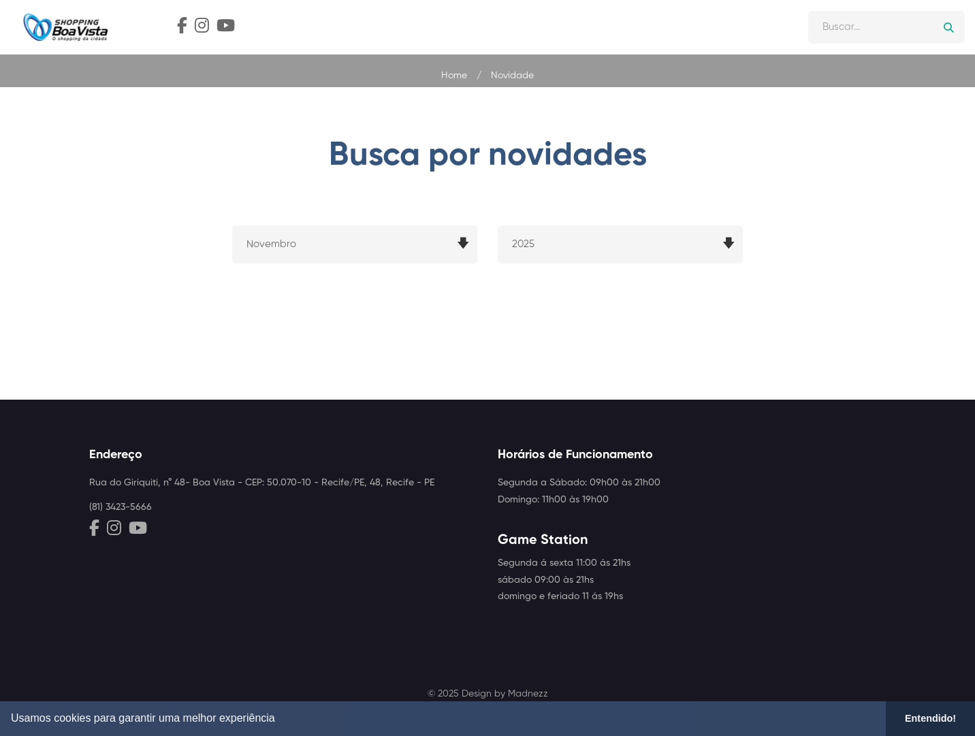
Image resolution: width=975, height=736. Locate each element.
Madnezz (528, 694)
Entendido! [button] (930, 718)
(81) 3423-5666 (120, 507)
